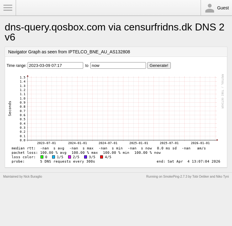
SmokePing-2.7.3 (175, 176)
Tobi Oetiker (200, 176)
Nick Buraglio (33, 176)
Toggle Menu (8, 8)
